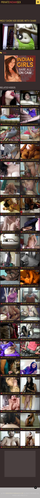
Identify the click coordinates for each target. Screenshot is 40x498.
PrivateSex (11, 2)
